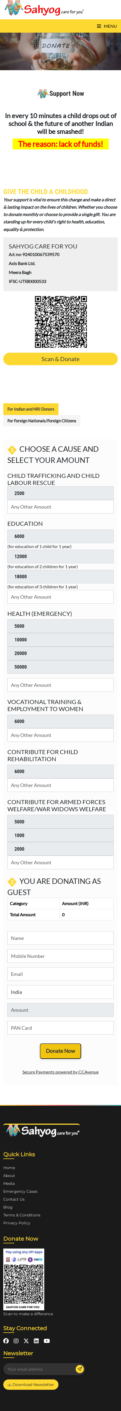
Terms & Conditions (21, 1215)
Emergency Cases (20, 1191)
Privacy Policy (16, 1223)
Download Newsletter (31, 1384)
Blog (8, 1207)
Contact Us (14, 1199)
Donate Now (60, 1051)
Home (9, 1167)
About (9, 1175)
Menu (107, 26)
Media (9, 1183)
